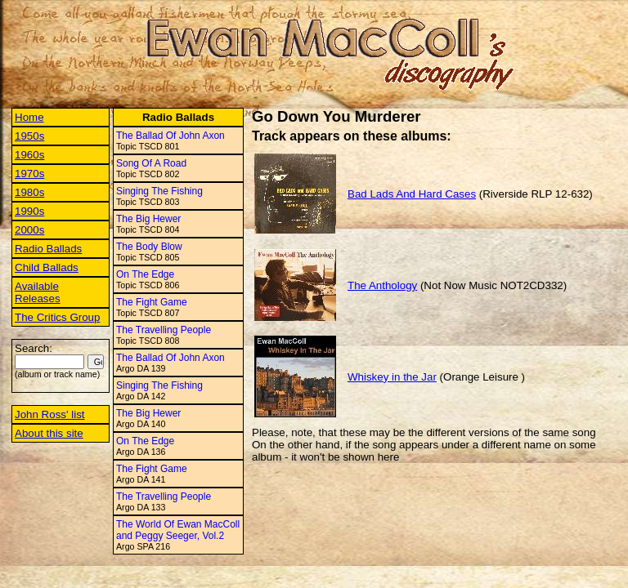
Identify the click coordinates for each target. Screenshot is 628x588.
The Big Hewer (148, 219)
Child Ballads (46, 267)
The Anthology (382, 285)
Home (29, 117)
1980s (29, 192)
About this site (49, 433)
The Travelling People (163, 330)
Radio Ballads (48, 249)
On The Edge (145, 274)
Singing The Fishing (159, 191)
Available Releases (38, 292)
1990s (29, 211)
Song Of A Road (151, 163)
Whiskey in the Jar (392, 377)
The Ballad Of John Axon (170, 135)
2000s (29, 230)
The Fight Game (151, 302)
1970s (29, 173)
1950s (29, 136)
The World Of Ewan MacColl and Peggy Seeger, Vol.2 (178, 530)
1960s (29, 155)
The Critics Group (57, 317)
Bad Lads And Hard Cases (412, 194)
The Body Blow (149, 246)
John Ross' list (50, 414)
